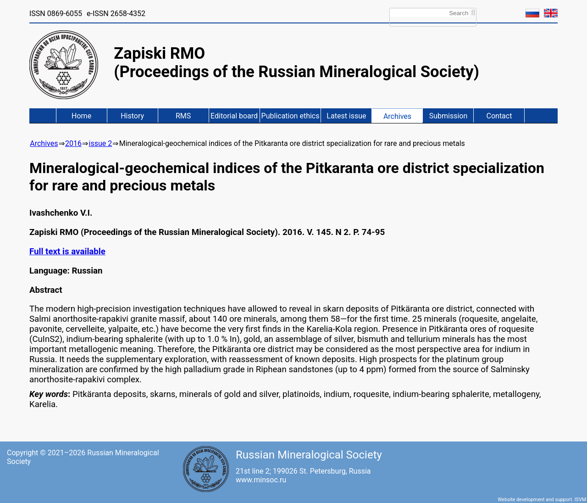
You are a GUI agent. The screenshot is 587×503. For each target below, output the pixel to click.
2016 (73, 143)
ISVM (580, 500)
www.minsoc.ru (261, 479)
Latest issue (346, 116)
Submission (448, 116)
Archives (397, 116)
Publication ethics (290, 116)
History (132, 116)
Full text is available (67, 251)
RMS (183, 116)
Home (81, 116)
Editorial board (234, 116)
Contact (499, 116)
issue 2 (100, 143)
